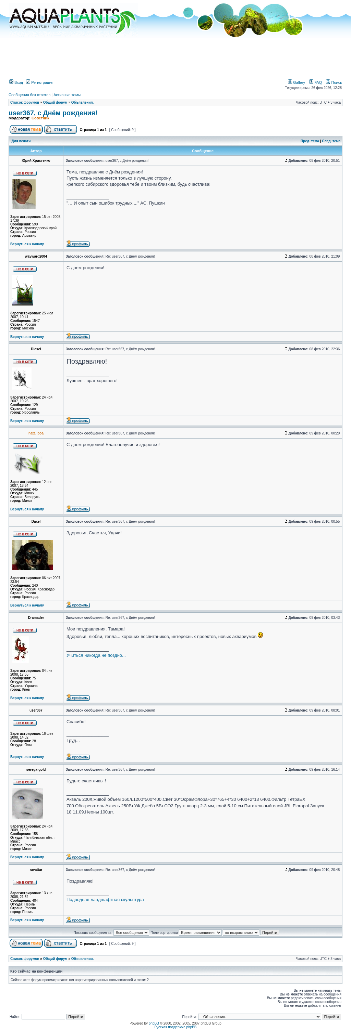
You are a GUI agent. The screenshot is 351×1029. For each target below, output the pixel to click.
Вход (16, 82)
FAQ (315, 82)
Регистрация (39, 82)
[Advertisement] (175, 55)
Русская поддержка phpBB (175, 1027)
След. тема (331, 141)
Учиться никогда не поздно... (96, 655)
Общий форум (55, 102)
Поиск (334, 82)
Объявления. (82, 102)
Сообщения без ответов (29, 95)
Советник (40, 118)
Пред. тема (310, 141)
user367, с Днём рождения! (53, 113)
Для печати (21, 141)
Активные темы (67, 95)
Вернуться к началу (27, 244)
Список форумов (24, 102)
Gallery (296, 82)
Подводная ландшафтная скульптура (105, 899)
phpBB (154, 1023)
